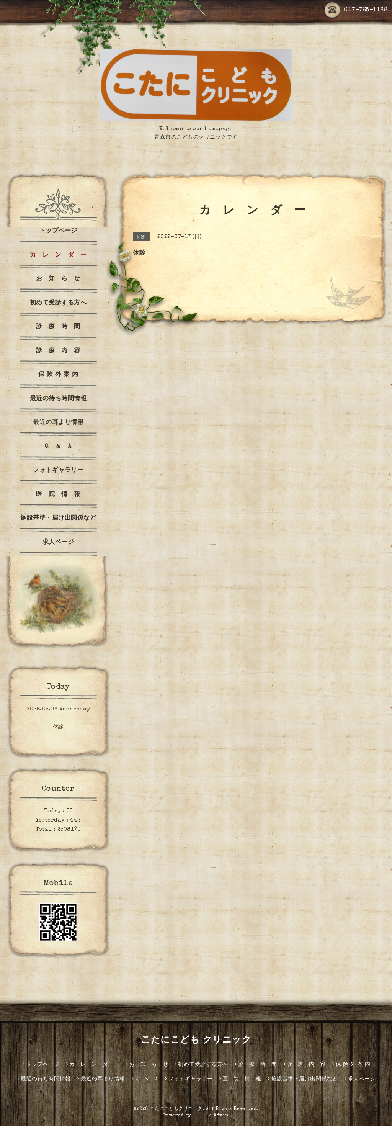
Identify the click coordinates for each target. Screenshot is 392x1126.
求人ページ (58, 543)
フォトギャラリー (58, 471)
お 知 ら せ (58, 279)
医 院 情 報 (58, 495)
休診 (58, 727)
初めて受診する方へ (58, 303)
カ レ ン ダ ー (58, 255)
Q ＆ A (58, 447)
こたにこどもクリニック (176, 1109)
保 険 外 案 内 (58, 375)
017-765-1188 (356, 10)
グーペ (200, 1115)
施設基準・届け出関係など (58, 519)
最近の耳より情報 (58, 423)
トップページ (58, 231)
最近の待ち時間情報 (58, 399)
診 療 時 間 (58, 327)
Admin (221, 1115)
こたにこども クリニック (196, 1040)
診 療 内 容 (58, 351)
